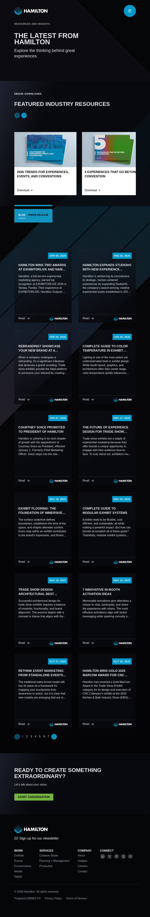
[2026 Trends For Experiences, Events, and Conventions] (45, 163)
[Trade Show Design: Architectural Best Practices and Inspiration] (43, 610)
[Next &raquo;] (54, 736)
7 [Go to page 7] (48, 736)
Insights (82, 860)
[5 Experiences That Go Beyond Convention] (113, 163)
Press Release (38, 215)
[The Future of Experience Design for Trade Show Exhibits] (107, 448)
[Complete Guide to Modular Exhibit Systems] (107, 529)
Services (46, 850)
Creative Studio (48, 855)
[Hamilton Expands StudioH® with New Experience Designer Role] (107, 285)
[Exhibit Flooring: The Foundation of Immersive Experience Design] (43, 529)
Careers (83, 866)
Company (85, 850)
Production (46, 866)
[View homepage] (30, 11)
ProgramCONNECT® (27, 898)
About (81, 855)
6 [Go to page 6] (44, 736)
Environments (22, 866)
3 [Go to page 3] (31, 736)
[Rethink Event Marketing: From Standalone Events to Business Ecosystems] (43, 691)
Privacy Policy (53, 898)
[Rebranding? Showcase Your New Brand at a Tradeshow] (43, 367)
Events (18, 860)
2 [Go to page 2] (27, 736)
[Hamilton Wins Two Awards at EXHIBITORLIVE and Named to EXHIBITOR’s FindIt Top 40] (43, 285)
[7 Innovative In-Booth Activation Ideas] (107, 610)
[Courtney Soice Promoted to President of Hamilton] (43, 448)
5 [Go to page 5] (40, 736)
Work (18, 850)
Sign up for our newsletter (36, 838)
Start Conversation (34, 797)
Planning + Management (54, 860)
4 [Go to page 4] (35, 736)
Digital (18, 876)
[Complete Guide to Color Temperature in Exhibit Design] (107, 367)
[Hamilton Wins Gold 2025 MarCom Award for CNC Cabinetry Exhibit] (107, 691)
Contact (82, 871)
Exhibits (19, 855)
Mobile (18, 871)
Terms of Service (76, 898)
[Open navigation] (130, 11)
